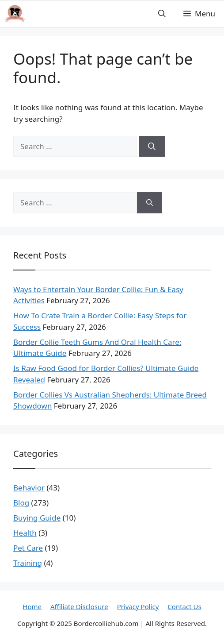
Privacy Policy (138, 606)
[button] (162, 13)
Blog (21, 503)
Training (27, 563)
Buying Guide (37, 518)
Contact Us (184, 606)
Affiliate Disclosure (79, 606)
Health (25, 533)
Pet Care (28, 548)
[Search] (152, 146)
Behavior (29, 488)
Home (32, 606)
